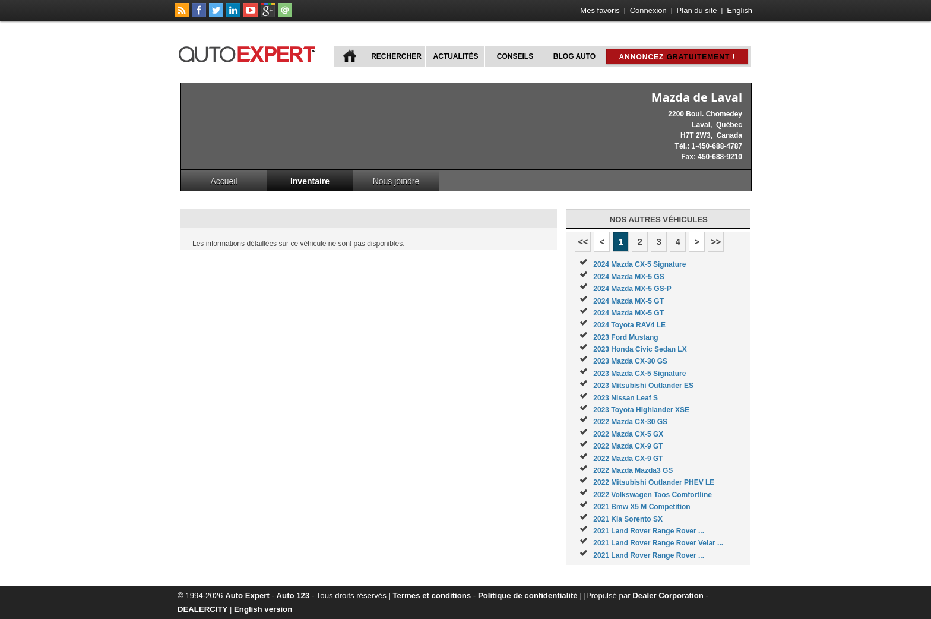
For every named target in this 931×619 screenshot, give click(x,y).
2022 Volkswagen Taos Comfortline (652, 495)
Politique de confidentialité (528, 595)
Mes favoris (599, 10)
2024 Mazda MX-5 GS (628, 277)
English (739, 10)
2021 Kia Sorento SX (628, 519)
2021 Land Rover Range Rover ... (648, 531)
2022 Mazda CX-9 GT (628, 446)
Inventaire (310, 181)
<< (583, 242)
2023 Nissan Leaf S (625, 398)
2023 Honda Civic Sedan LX (639, 349)
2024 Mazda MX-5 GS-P (632, 289)
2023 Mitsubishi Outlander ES (643, 385)
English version (263, 609)
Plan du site (697, 10)
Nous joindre (396, 181)
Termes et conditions (432, 595)
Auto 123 (293, 595)
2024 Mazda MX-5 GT (628, 301)
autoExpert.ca (249, 52)
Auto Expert (247, 595)
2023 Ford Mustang (625, 337)
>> (716, 242)
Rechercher (396, 56)
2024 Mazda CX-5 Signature (639, 264)
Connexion (648, 10)
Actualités (456, 56)
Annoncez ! (677, 57)
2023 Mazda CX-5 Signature (639, 373)
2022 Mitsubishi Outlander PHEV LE (653, 482)
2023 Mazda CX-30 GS (630, 361)
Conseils (515, 56)
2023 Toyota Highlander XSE (641, 410)
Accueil (223, 181)
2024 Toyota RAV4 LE (629, 325)
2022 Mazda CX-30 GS (630, 422)
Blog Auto (574, 56)
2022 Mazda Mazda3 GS (633, 470)
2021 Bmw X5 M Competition (641, 507)
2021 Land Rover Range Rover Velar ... (658, 543)
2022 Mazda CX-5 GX (628, 434)
